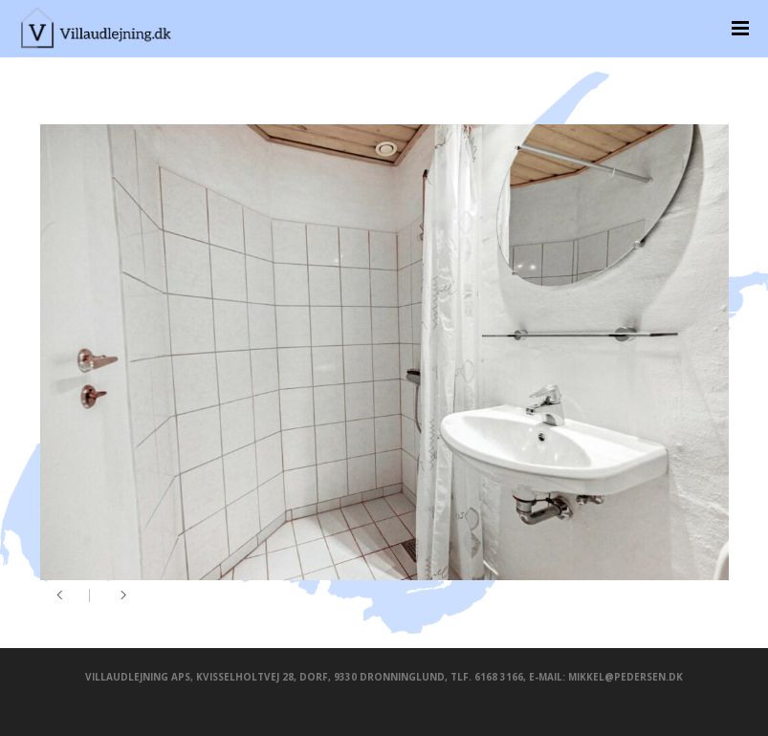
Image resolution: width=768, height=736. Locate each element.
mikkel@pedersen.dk (625, 676)
